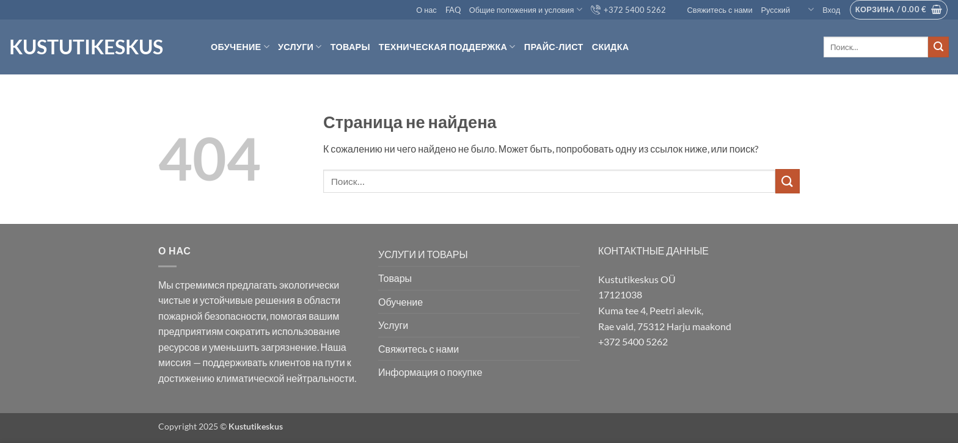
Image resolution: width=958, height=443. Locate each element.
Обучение (240, 46)
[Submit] (938, 47)
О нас (426, 10)
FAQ (453, 10)
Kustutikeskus (86, 47)
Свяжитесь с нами (714, 10)
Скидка (610, 46)
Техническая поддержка (447, 46)
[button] (831, 10)
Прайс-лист (553, 46)
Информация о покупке (430, 372)
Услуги (300, 46)
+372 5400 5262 (628, 10)
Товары (395, 278)
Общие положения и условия (525, 9)
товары (350, 46)
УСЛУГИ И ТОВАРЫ (423, 254)
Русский (787, 9)
